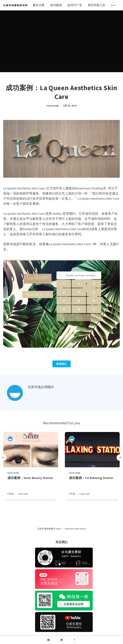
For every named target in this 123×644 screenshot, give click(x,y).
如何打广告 (74, 5)
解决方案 (39, 5)
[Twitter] (61, 640)
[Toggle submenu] (113, 5)
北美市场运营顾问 (41, 387)
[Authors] (10, 439)
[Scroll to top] (74, 640)
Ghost (83, 528)
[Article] (30, 449)
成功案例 (56, 5)
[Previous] (3, 457)
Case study (52, 105)
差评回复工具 (96, 5)
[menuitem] (15, 5)
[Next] (120, 457)
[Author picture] (15, 393)
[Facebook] (48, 640)
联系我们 (61, 363)
